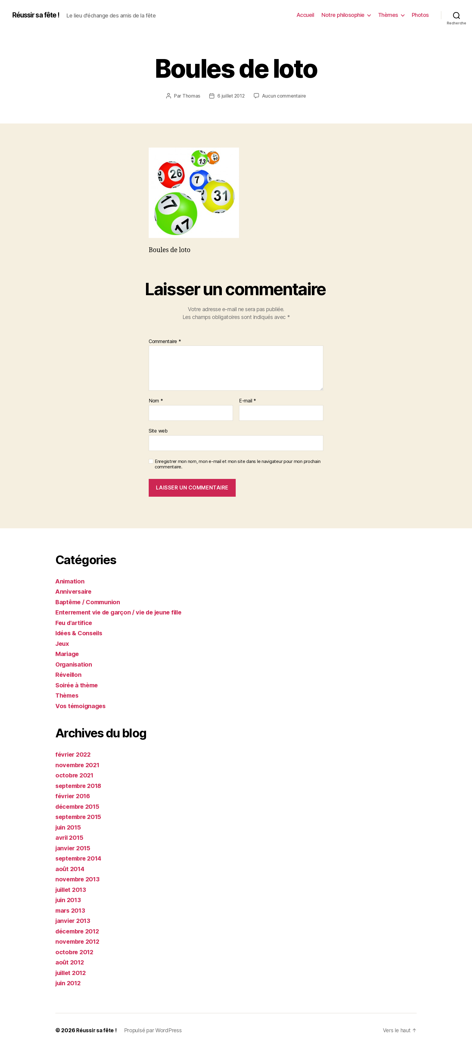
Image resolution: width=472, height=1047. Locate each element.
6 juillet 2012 (230, 96)
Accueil (305, 15)
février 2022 (74, 754)
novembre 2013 (78, 879)
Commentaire (165, 341)
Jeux (62, 643)
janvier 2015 (74, 848)
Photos (420, 15)
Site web (158, 431)
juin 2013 (69, 900)
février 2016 (74, 796)
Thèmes (388, 15)
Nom (156, 401)
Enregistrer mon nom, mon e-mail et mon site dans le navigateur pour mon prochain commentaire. (237, 464)
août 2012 (70, 962)
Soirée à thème (78, 685)
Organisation (74, 664)
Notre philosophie (343, 15)
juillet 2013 (72, 889)
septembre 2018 (80, 785)
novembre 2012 (78, 941)
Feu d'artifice (75, 622)
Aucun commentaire (284, 96)
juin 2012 (69, 983)
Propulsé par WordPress (154, 1030)
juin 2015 (69, 827)
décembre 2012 (79, 931)
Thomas (190, 96)
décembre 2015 (79, 806)
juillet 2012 (72, 972)
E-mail (247, 401)
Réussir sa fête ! (38, 15)
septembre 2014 (80, 858)
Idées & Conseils (80, 633)
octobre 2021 (75, 775)
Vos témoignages (82, 705)
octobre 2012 (75, 951)
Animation (70, 581)
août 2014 (70, 868)
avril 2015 (70, 837)
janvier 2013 (74, 920)
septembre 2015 (80, 816)
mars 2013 (71, 910)
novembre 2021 (78, 764)
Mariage (67, 654)
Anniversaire (74, 591)
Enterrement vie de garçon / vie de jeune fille (122, 612)
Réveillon (69, 674)
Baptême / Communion (89, 601)
